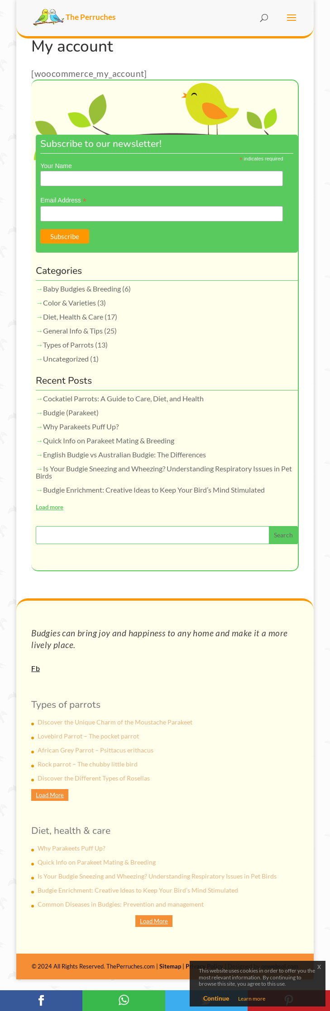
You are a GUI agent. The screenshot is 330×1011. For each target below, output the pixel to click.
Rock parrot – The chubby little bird (88, 764)
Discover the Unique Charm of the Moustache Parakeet (115, 722)
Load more (49, 507)
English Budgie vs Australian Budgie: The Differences (124, 454)
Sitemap (170, 966)
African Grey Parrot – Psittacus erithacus (95, 750)
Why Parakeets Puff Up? (81, 426)
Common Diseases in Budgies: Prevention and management (121, 904)
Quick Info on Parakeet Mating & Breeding (108, 440)
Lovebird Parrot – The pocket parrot (88, 736)
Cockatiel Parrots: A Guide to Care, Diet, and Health (123, 398)
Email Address (63, 200)
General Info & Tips (73, 330)
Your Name (56, 165)
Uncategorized (66, 358)
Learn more (251, 998)
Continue (216, 998)
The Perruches (74, 17)
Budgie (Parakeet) (71, 412)
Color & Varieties (69, 302)
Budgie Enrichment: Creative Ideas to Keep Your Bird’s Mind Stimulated (154, 489)
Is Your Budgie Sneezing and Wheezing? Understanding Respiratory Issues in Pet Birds (164, 472)
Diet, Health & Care (73, 316)
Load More (50, 795)
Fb (35, 668)
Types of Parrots (68, 344)
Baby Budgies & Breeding (82, 288)
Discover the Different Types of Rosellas (94, 778)
